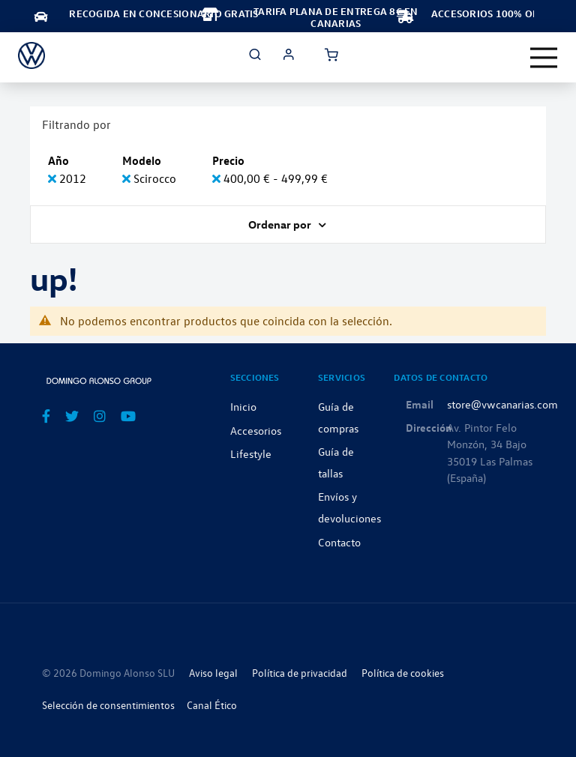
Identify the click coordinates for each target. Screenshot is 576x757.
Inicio (243, 406)
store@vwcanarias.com (502, 404)
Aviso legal (213, 672)
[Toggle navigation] (544, 57)
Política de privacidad (299, 672)
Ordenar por (281, 224)
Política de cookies (403, 672)
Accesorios (255, 430)
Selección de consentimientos (108, 705)
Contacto (339, 542)
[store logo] (31, 55)
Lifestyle (251, 453)
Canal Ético (212, 705)
